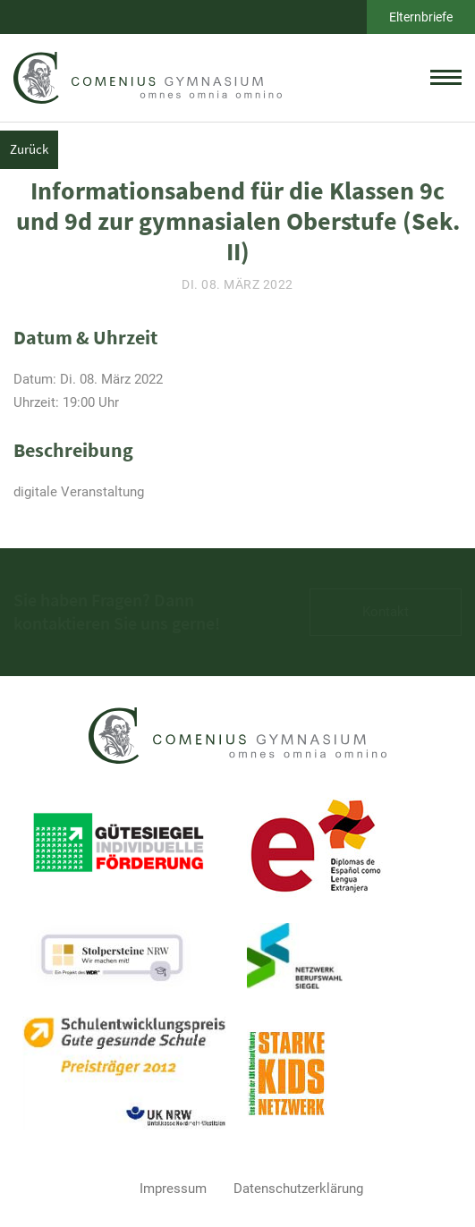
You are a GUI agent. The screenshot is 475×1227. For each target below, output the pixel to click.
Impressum (173, 1188)
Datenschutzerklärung (298, 1188)
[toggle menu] (446, 77)
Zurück (29, 148)
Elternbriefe (421, 17)
